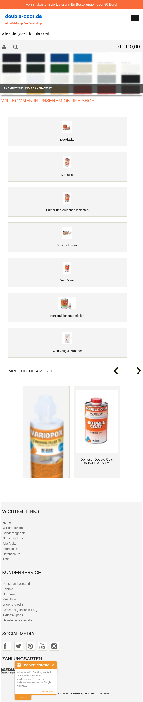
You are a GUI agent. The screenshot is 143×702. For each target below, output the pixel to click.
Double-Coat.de (60, 693)
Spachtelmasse (67, 243)
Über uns (9, 594)
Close (53, 665)
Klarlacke (67, 173)
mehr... (23, 697)
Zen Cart (89, 693)
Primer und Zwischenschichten (67, 208)
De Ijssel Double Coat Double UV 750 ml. (96, 461)
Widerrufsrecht (13, 604)
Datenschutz (11, 554)
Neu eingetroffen (14, 538)
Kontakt (8, 589)
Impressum (10, 548)
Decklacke (67, 137)
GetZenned (104, 693)
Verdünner (67, 278)
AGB (6, 559)
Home (7, 522)
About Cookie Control (19, 665)
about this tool (48, 691)
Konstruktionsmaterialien (67, 313)
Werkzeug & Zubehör (67, 349)
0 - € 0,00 (129, 46)
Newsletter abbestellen (18, 620)
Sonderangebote (14, 533)
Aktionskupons (13, 615)
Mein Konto (10, 599)
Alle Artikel (10, 543)
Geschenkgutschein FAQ (20, 610)
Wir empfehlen (13, 527)
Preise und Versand (16, 583)
